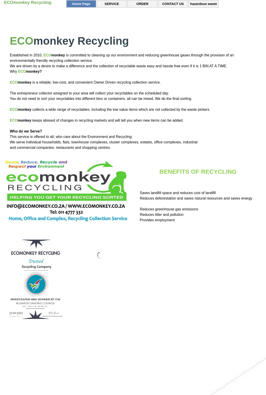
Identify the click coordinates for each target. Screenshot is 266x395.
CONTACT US (173, 4)
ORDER (142, 4)
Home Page (81, 4)
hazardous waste (203, 4)
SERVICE (111, 4)
